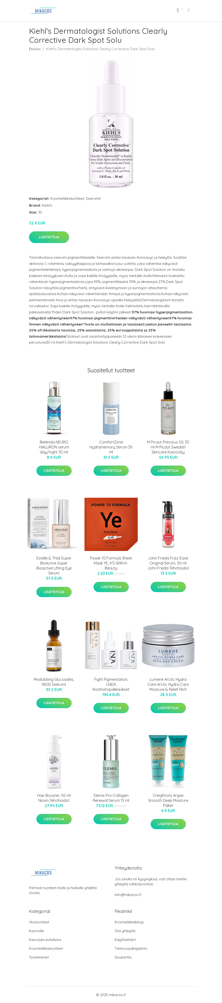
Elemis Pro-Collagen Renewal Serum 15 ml (111, 798)
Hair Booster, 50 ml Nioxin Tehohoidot (54, 798)
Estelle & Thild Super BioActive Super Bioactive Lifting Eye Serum (54, 565)
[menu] (189, 10)
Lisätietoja (49, 237)
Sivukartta (123, 957)
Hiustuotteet (39, 922)
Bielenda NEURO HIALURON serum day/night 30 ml (54, 447)
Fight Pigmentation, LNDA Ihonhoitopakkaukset (111, 684)
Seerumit (93, 198)
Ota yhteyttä (125, 931)
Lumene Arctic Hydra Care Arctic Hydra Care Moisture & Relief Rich (168, 684)
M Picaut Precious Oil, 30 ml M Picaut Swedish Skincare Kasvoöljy (168, 447)
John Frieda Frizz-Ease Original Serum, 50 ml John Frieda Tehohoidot (168, 563)
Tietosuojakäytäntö (131, 948)
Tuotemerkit (39, 957)
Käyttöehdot (125, 939)
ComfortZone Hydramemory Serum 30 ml (111, 447)
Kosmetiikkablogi (129, 922)
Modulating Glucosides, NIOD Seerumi (54, 682)
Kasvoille (36, 931)
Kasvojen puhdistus (45, 939)
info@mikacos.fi (128, 894)
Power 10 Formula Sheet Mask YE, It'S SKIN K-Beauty (111, 563)
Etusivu (34, 49)
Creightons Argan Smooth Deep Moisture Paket (168, 800)
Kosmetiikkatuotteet (67, 198)
